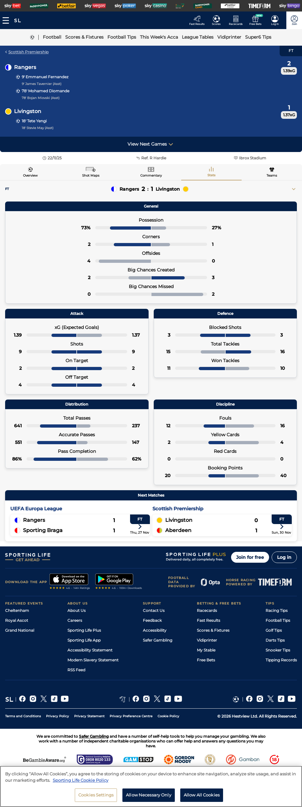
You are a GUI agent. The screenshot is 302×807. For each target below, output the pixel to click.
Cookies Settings (95, 796)
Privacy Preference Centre (131, 716)
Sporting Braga (43, 530)
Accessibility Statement (89, 650)
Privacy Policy (57, 716)
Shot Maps (90, 175)
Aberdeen (178, 530)
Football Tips (278, 620)
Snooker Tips (278, 650)
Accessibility (154, 630)
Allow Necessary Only (148, 796)
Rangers (25, 67)
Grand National (19, 630)
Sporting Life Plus (84, 630)
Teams (272, 175)
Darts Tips (275, 640)
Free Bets (206, 660)
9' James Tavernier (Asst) (41, 84)
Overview (30, 175)
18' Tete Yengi (34, 120)
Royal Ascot (16, 620)
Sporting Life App (84, 640)
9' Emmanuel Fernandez (45, 76)
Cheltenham (17, 610)
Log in (284, 557)
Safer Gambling (157, 640)
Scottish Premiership (27, 51)
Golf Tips (274, 630)
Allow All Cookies (202, 796)
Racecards (207, 610)
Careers (74, 620)
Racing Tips (277, 610)
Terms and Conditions (23, 716)
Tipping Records (281, 660)
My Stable (206, 650)
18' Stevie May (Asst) (37, 128)
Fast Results (208, 620)
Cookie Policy (168, 716)
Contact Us (154, 610)
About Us (76, 610)
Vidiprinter (207, 640)
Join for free (250, 557)
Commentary (151, 175)
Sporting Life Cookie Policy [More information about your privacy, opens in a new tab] (80, 781)
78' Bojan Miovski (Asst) (40, 98)
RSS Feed (76, 669)
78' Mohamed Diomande (45, 90)
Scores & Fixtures (213, 630)
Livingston (27, 111)
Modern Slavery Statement (93, 660)
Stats (211, 175)
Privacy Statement (89, 716)
